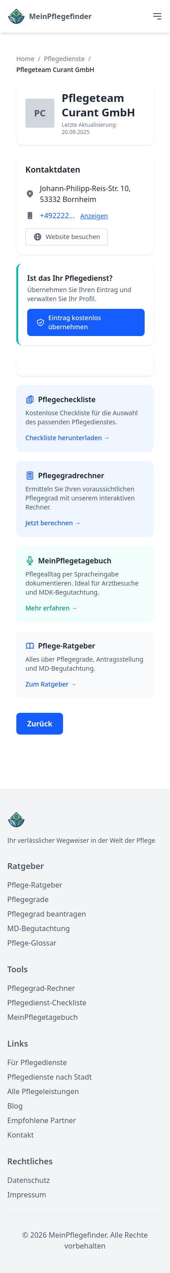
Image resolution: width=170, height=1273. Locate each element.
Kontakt (20, 1135)
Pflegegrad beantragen (46, 914)
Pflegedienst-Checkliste (47, 1003)
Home (25, 58)
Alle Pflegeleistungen (43, 1091)
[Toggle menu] (157, 16)
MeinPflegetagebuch (42, 1017)
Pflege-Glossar (32, 943)
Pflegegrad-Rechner (41, 988)
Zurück (39, 724)
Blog (15, 1106)
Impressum (26, 1195)
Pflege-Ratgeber (34, 885)
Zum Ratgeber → (51, 684)
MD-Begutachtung (38, 928)
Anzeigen (94, 215)
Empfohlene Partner (41, 1120)
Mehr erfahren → (51, 608)
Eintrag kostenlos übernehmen (68, 322)
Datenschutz (28, 1180)
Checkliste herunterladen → (67, 437)
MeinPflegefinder (60, 16)
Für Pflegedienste (37, 1062)
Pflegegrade (28, 899)
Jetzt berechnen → (53, 523)
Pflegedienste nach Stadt (49, 1077)
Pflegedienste (64, 58)
